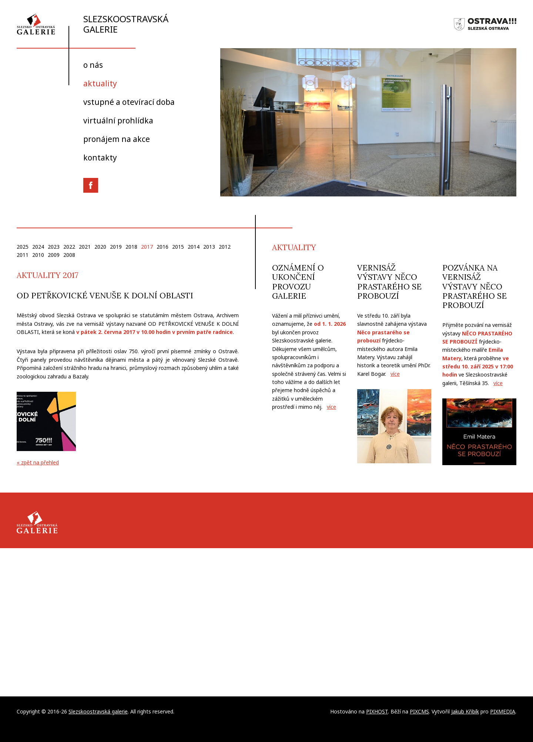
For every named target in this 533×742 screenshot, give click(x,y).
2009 (54, 254)
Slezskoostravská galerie (92, 24)
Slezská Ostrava (485, 24)
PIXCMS (419, 711)
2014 (194, 246)
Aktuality (100, 83)
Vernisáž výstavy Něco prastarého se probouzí (389, 282)
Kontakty (100, 157)
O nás (93, 65)
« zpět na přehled (38, 462)
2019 (116, 246)
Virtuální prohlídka (118, 120)
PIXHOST (377, 711)
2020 (100, 246)
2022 (69, 246)
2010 (38, 254)
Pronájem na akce (116, 139)
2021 (85, 246)
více (331, 406)
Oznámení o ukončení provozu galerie (298, 282)
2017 (147, 246)
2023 (54, 246)
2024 (38, 246)
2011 (23, 254)
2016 (162, 246)
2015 (178, 246)
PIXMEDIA (502, 711)
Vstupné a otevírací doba (129, 102)
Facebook (90, 185)
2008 (69, 254)
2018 (131, 246)
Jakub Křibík (465, 711)
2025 (23, 246)
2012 (225, 246)
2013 (209, 246)
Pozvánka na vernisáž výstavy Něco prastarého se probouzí (474, 286)
